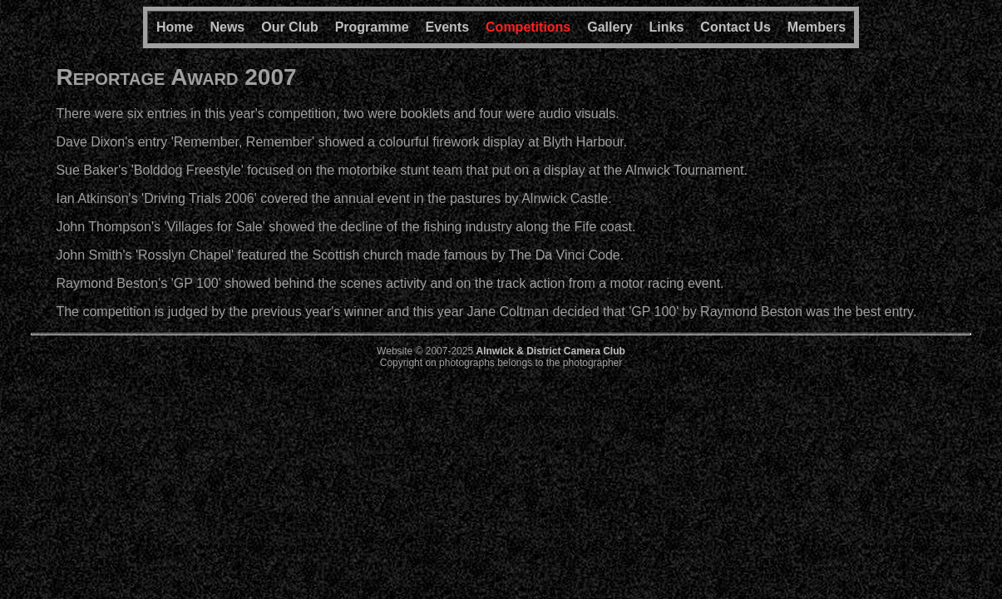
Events (447, 27)
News (227, 27)
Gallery (609, 27)
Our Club (289, 27)
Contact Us (735, 27)
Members (816, 27)
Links (666, 27)
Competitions (528, 27)
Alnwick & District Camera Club (550, 351)
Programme (372, 27)
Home (174, 27)
